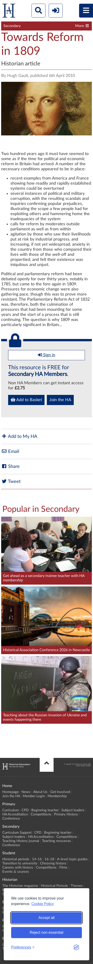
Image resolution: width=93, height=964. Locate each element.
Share (10, 466)
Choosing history (53, 863)
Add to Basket (26, 399)
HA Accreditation (15, 814)
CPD (25, 810)
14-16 (37, 859)
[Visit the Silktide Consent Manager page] (76, 947)
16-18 (49, 859)
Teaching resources (56, 841)
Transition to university (19, 863)
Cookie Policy (42, 904)
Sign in (46, 355)
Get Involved (60, 792)
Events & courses (15, 871)
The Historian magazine (20, 886)
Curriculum (10, 810)
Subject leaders (72, 810)
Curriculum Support (17, 832)
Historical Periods (54, 886)
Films (63, 867)
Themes (77, 886)
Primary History (66, 814)
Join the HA (60, 400)
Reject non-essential (46, 932)
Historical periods (15, 859)
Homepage (10, 792)
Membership (57, 796)
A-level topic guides (72, 859)
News (26, 792)
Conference (11, 818)
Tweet (11, 481)
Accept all (46, 918)
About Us (40, 792)
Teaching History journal (20, 841)
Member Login (34, 796)
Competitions (41, 814)
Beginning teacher (45, 810)
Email (10, 451)
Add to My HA (19, 436)
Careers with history (17, 867)
